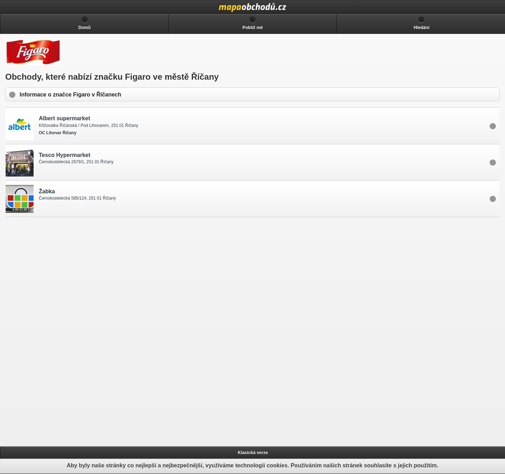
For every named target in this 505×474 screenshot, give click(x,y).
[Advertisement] (59, 331)
